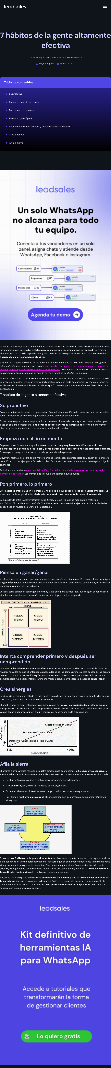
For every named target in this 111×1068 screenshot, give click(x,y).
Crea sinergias (16, 134)
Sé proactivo (15, 93)
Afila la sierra (16, 142)
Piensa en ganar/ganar (21, 118)
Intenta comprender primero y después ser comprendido (39, 126)
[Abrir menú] (105, 6)
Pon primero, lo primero (21, 110)
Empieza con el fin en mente (24, 102)
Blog (40, 57)
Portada (33, 57)
